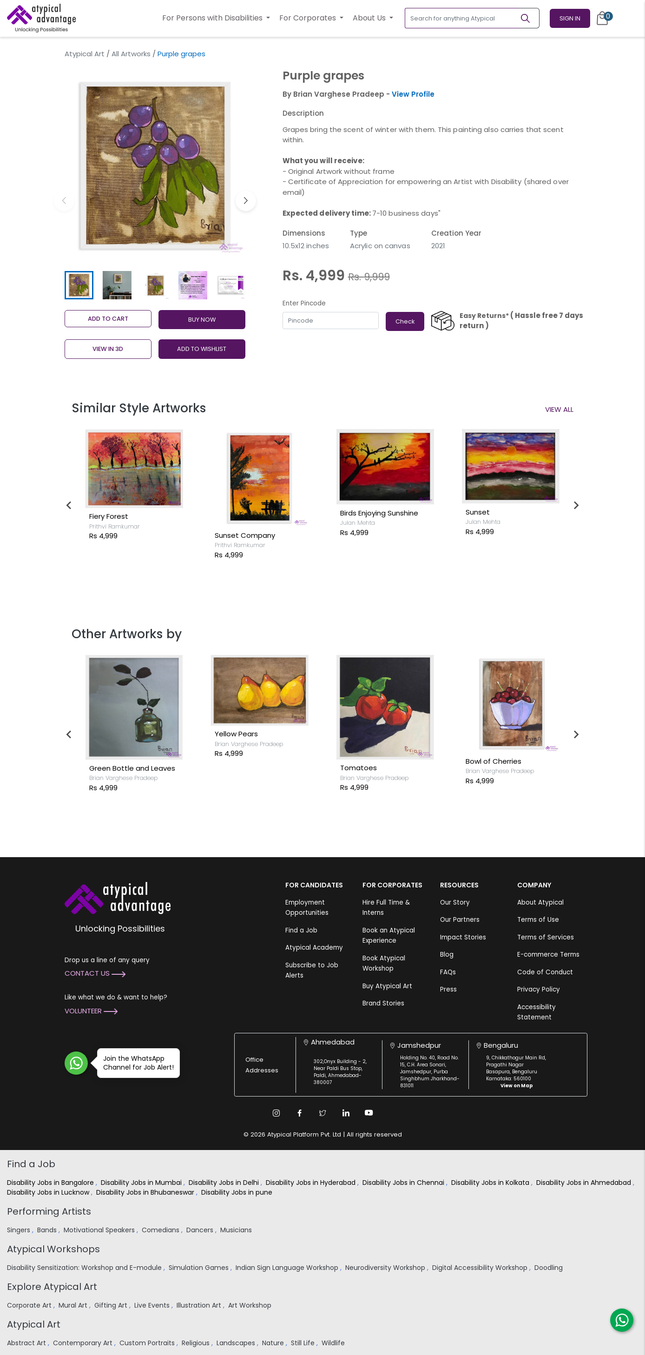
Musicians (237, 1230)
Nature (274, 1343)
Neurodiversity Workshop (386, 1267)
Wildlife (334, 1343)
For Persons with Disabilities (213, 18)
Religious (196, 1343)
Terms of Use (538, 919)
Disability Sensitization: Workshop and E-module (85, 1267)
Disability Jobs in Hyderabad (311, 1182)
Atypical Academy (314, 947)
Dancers (200, 1230)
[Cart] (602, 18)
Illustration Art (200, 1305)
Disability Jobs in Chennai (404, 1182)
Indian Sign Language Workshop (288, 1267)
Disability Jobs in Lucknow (49, 1192)
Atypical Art (85, 54)
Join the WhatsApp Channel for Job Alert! (135, 1063)
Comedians (161, 1230)
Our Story (455, 902)
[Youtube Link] (369, 1113)
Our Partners (460, 919)
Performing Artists (49, 1211)
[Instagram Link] (276, 1113)
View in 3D (107, 349)
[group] (155, 165)
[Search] (529, 18)
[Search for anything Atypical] (462, 18)
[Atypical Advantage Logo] (118, 897)
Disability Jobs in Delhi (225, 1182)
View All (559, 409)
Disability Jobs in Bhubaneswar (146, 1192)
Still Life (303, 1343)
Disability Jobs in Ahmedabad (584, 1182)
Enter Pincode (304, 303)
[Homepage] (41, 18)
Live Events (152, 1305)
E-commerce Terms (548, 954)
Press (448, 989)
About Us (370, 18)
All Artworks (131, 54)
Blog (447, 954)
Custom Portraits (148, 1343)
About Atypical (540, 902)
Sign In (569, 18)
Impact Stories (463, 937)
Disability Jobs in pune (237, 1192)
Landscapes (237, 1343)
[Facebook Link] (299, 1113)
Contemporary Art (83, 1343)
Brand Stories (383, 1003)
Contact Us (95, 973)
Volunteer (91, 1011)
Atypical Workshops (53, 1249)
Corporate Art (30, 1305)
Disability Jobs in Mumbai (142, 1182)
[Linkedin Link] (345, 1113)
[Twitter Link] (322, 1113)
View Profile (413, 94)
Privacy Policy (538, 989)
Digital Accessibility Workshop (480, 1267)
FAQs (448, 972)
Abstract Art (27, 1343)
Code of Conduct (545, 972)
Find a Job (301, 930)
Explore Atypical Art (52, 1286)
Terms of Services (545, 937)
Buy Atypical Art (387, 986)
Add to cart (108, 319)
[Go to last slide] (69, 505)
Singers (19, 1230)
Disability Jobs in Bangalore (51, 1182)
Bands (48, 1230)
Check (405, 321)
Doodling (549, 1267)
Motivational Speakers (100, 1230)
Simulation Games (199, 1267)
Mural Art (74, 1305)
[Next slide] (576, 505)
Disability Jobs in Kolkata (491, 1182)
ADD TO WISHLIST (201, 349)
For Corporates (308, 18)
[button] (246, 201)
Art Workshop (250, 1305)
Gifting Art (111, 1305)
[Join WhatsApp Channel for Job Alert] (76, 1063)
